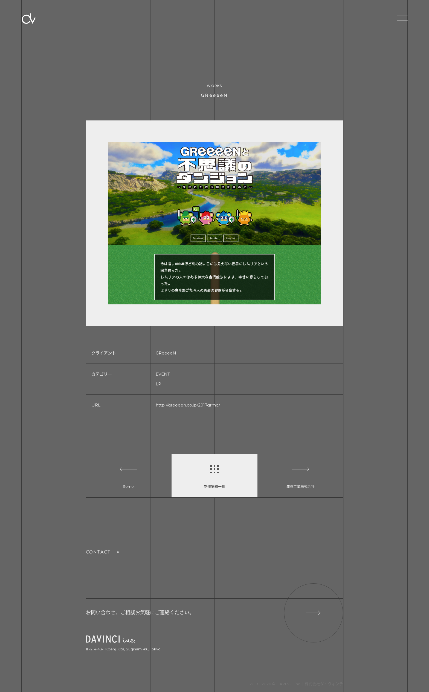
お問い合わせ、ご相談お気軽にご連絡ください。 (214, 612)
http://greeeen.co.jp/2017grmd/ (188, 405)
